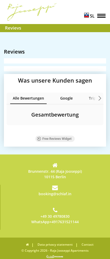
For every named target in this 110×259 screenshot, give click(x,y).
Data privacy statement (55, 244)
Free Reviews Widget (54, 139)
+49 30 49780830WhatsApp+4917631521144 (55, 215)
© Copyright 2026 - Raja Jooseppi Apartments (55, 250)
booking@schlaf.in (55, 190)
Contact (88, 244)
